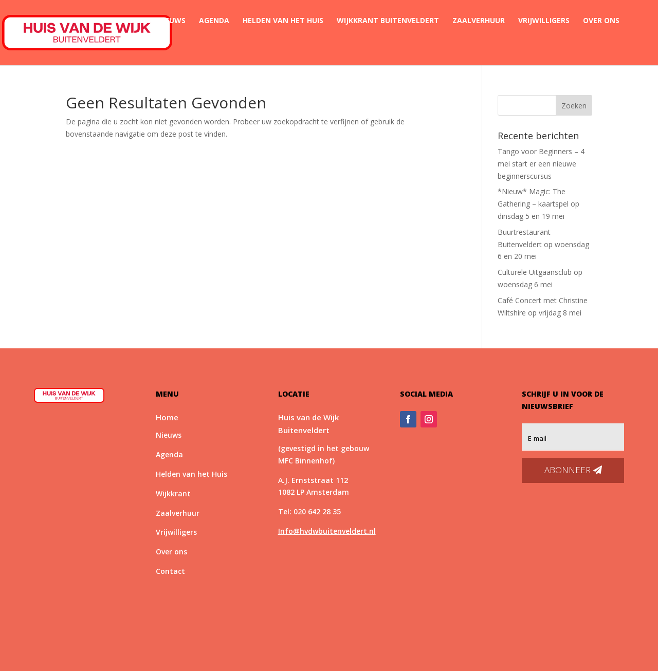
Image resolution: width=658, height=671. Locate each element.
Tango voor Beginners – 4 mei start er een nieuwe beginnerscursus (541, 163)
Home (133, 21)
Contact (140, 45)
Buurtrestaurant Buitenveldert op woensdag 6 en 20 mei (543, 244)
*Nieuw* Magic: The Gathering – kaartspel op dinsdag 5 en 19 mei (538, 204)
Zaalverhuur (478, 21)
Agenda (214, 21)
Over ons (601, 21)
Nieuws (171, 21)
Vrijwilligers (544, 21)
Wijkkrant (173, 493)
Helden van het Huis (283, 21)
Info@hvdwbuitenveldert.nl (327, 531)
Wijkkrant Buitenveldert (388, 21)
